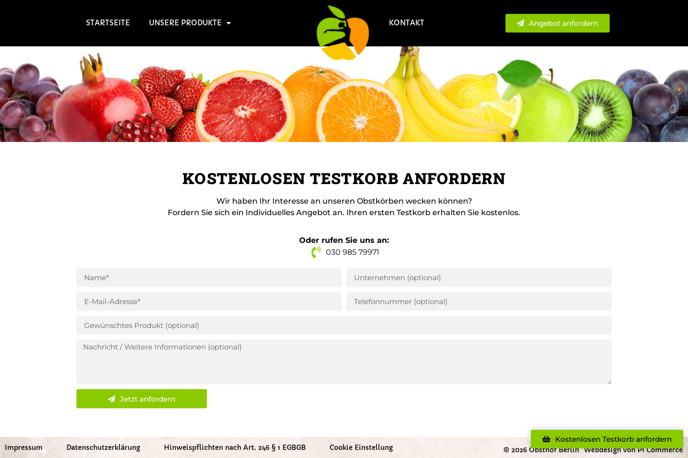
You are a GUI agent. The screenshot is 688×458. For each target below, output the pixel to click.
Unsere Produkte (190, 23)
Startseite (108, 22)
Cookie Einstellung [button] (361, 447)
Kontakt (406, 22)
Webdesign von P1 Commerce (633, 450)
